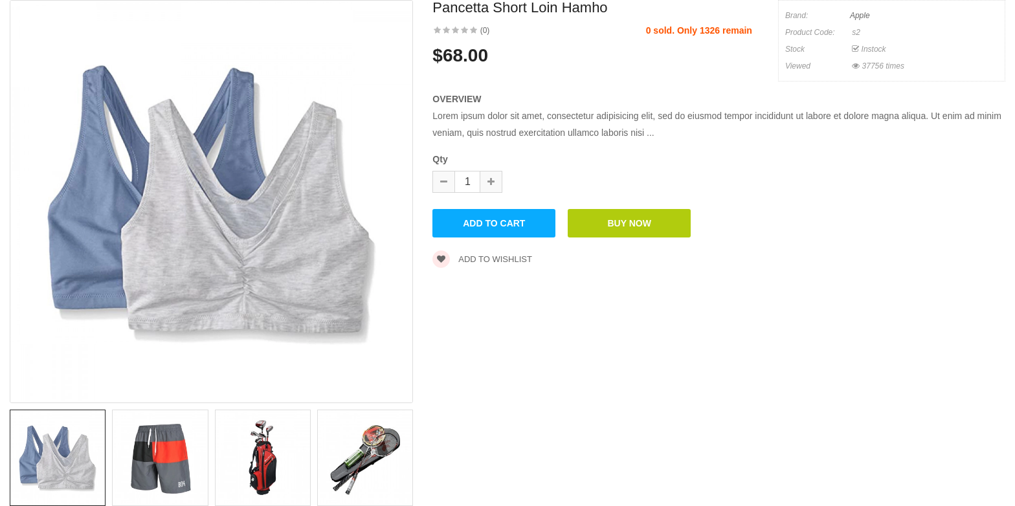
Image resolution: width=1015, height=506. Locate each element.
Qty (439, 159)
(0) (485, 30)
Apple (860, 15)
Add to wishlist (482, 259)
